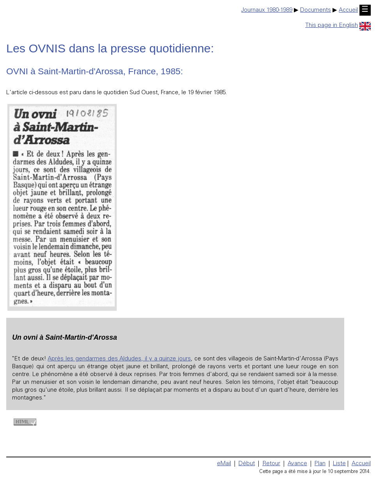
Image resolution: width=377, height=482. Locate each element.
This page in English (338, 26)
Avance (297, 464)
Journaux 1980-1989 (266, 10)
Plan (320, 464)
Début (246, 464)
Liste (339, 464)
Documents (315, 10)
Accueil (348, 10)
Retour (271, 464)
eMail (224, 464)
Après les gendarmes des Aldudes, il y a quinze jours (119, 359)
